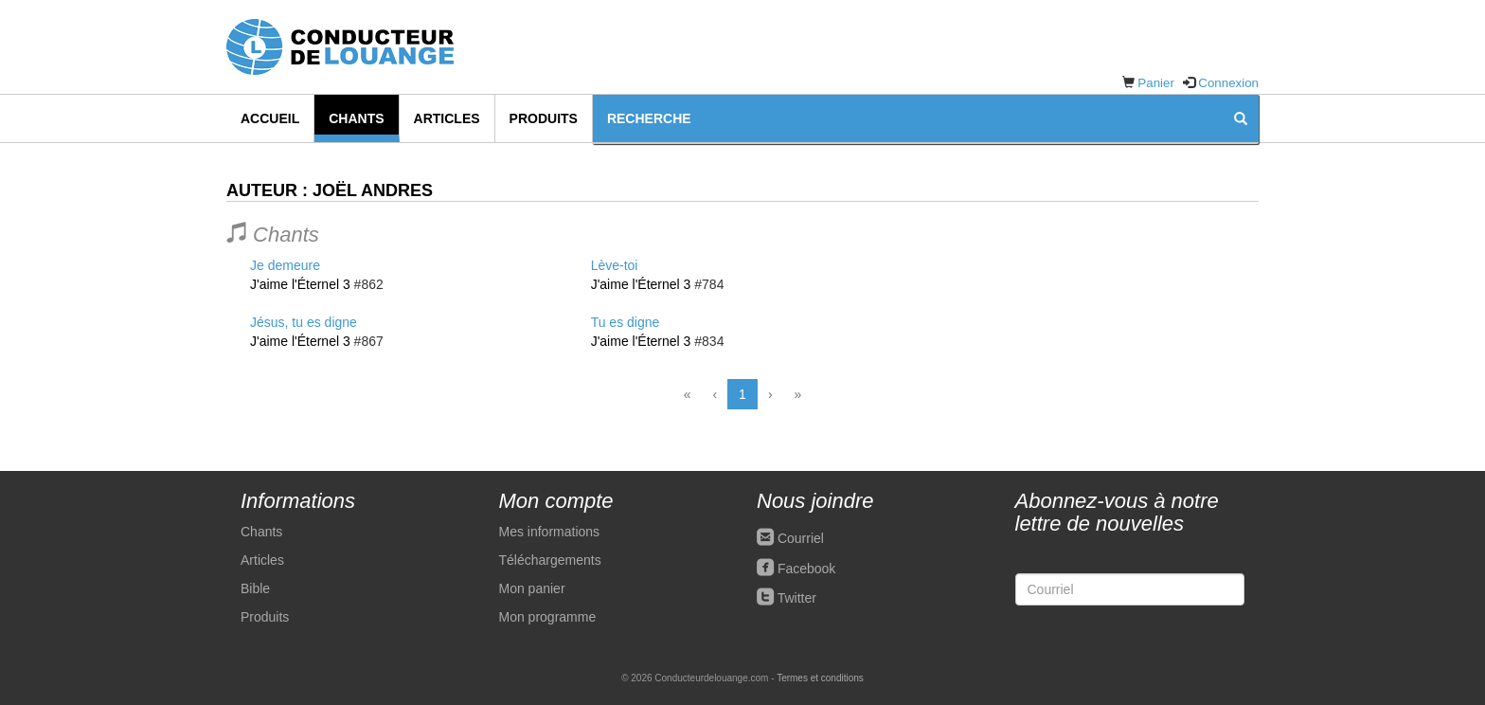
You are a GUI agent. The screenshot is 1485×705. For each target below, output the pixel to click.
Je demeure (285, 265)
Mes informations (549, 531)
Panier (1155, 83)
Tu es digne (625, 322)
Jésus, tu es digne (303, 322)
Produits (544, 118)
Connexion (1228, 83)
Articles (447, 118)
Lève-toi (614, 265)
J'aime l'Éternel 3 (300, 284)
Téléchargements (550, 560)
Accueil (270, 118)
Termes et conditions (820, 678)
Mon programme (548, 616)
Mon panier (532, 588)
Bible (255, 588)
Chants (356, 118)
